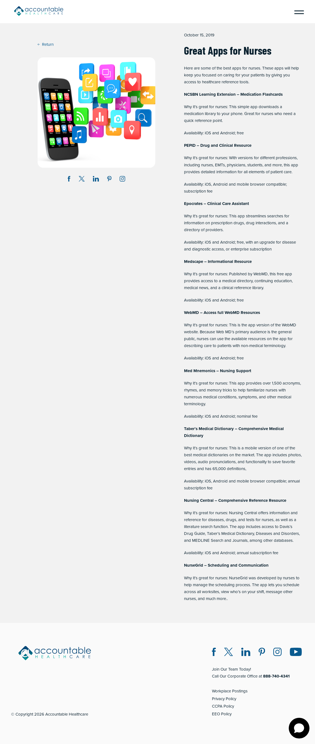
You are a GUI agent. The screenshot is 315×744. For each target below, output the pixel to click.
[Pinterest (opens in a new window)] (262, 653)
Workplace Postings (230, 691)
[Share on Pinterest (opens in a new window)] (109, 179)
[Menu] (297, 11)
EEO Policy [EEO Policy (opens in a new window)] (222, 714)
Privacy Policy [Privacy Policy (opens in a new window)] (224, 699)
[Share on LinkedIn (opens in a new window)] (96, 179)
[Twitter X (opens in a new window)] (228, 653)
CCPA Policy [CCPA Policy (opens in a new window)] (223, 706)
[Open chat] (299, 728)
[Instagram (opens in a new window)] (122, 179)
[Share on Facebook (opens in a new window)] (69, 179)
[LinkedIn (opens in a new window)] (245, 653)
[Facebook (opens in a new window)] (214, 653)
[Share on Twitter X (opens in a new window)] (82, 179)
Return (46, 44)
